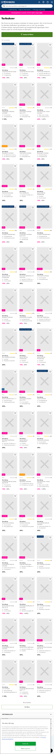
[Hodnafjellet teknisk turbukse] (44, 513)
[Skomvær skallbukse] (44, 307)
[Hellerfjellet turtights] (27, 307)
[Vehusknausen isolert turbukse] (44, 102)
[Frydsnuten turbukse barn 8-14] (27, 224)
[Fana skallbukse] (27, 183)
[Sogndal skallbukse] (27, 554)
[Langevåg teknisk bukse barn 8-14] (9, 472)
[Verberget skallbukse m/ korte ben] (27, 596)
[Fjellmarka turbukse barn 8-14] (27, 102)
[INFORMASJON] (27, 714)
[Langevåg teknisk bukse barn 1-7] (27, 679)
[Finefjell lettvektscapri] (9, 224)
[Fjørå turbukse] (44, 389)
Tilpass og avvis (25, 748)
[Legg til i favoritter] (15, 44)
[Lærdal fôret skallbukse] (27, 637)
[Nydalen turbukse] (9, 307)
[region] (25, 736)
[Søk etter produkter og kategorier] (27, 6)
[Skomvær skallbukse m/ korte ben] (27, 266)
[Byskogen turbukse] (44, 143)
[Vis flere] (27, 707)
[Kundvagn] (48, 2)
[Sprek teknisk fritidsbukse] (44, 183)
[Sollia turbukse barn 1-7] (9, 389)
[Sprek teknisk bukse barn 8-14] (9, 596)
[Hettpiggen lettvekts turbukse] (9, 102)
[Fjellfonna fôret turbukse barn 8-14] (44, 637)
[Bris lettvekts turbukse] (9, 347)
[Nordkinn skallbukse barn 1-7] (9, 430)
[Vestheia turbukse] (27, 513)
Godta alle (25, 743)
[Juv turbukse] (9, 679)
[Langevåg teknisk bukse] (9, 61)
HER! (40, 13)
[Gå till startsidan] (8, 2)
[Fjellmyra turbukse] (9, 183)
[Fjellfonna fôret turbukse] (44, 679)
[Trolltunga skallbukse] (44, 61)
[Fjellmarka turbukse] (27, 143)
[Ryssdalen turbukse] (9, 143)
